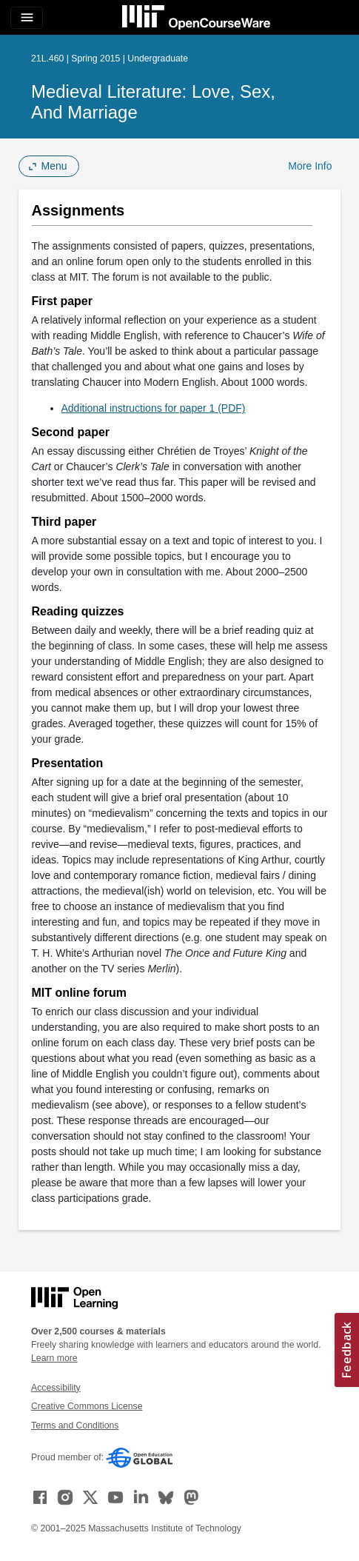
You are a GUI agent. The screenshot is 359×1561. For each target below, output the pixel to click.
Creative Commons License (86, 1406)
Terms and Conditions (74, 1425)
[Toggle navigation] (26, 18)
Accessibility (56, 1388)
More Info (310, 166)
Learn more (54, 1358)
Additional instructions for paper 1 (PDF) (153, 408)
